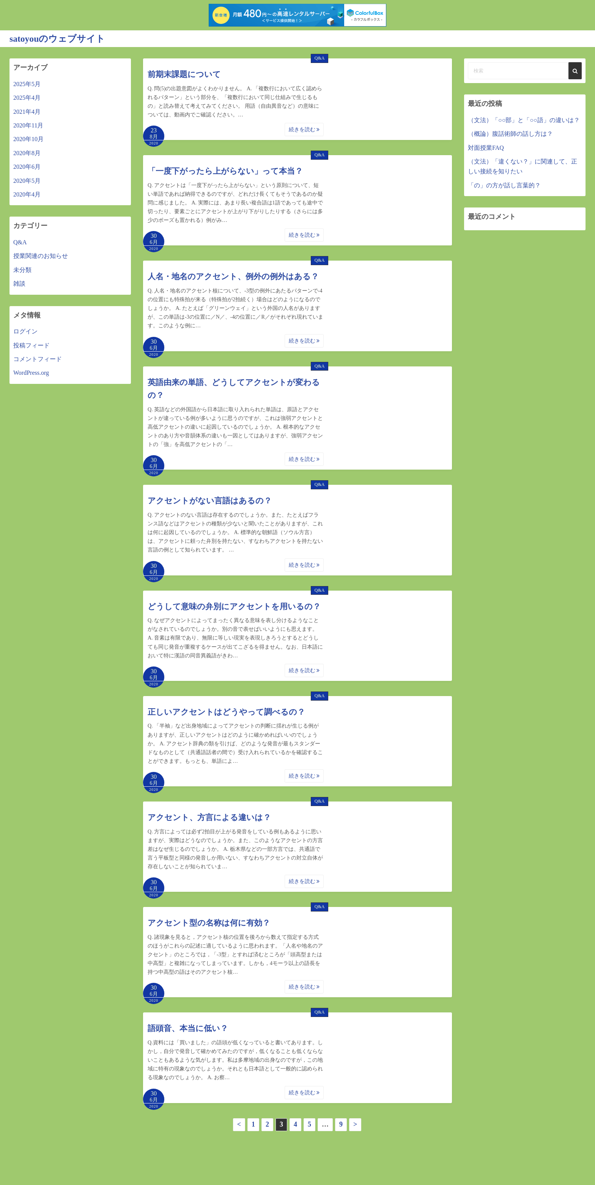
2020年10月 (28, 139)
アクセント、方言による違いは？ (209, 817)
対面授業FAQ (486, 147)
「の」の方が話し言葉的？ (504, 185)
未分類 (22, 269)
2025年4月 (27, 97)
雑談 (19, 283)
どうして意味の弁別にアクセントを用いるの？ (234, 606)
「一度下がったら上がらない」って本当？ (225, 171)
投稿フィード (31, 345)
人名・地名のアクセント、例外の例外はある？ (233, 276)
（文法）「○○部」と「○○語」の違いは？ (524, 119)
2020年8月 (27, 152)
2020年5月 (27, 180)
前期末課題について (184, 74)
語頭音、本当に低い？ (188, 1028)
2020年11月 (28, 125)
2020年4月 (27, 194)
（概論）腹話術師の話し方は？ (510, 133)
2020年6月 (27, 166)
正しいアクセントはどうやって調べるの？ (226, 711)
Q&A (320, 58)
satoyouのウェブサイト (57, 39)
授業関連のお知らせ (40, 256)
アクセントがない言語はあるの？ (210, 500)
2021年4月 (27, 111)
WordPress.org (31, 372)
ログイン (25, 331)
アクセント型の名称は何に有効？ (209, 922)
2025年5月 (27, 83)
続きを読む (304, 129)
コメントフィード (37, 358)
